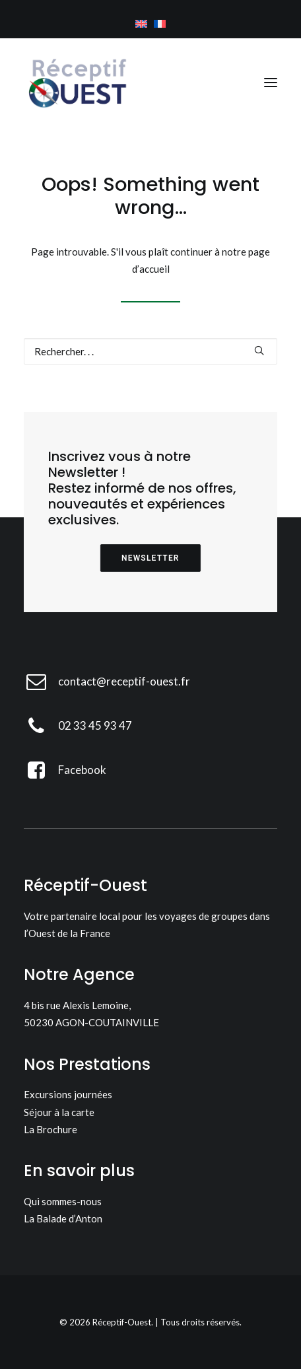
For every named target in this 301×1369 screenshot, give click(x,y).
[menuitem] (141, 23)
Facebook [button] (82, 770)
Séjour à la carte (59, 1112)
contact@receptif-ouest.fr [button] (124, 681)
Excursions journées (68, 1094)
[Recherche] (150, 351)
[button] (270, 82)
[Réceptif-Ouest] (76, 82)
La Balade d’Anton (63, 1218)
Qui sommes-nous (63, 1201)
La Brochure (50, 1129)
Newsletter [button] (150, 558)
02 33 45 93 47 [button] (95, 725)
